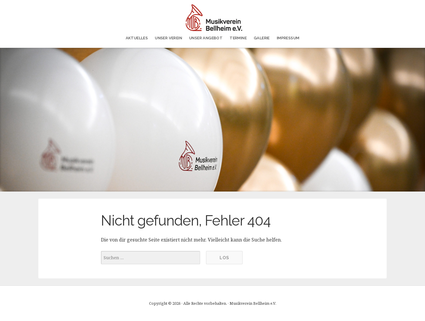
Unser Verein (168, 38)
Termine (238, 38)
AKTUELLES (137, 38)
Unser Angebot (206, 38)
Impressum (288, 38)
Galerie (262, 38)
